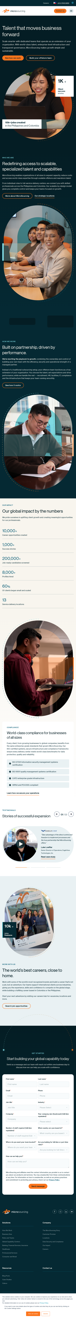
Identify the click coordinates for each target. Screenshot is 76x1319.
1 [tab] (17, 866)
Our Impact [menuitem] (46, 1244)
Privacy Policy (44, 1303)
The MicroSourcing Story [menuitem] (51, 1229)
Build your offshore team (40, 58)
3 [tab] (58, 866)
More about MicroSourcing (17, 196)
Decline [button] (45, 1314)
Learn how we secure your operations (23, 792)
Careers (46, 3)
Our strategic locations (44, 196)
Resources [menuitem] (7, 1267)
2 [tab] (38, 866)
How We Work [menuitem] (7, 1229)
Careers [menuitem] (45, 1248)
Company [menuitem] (47, 1222)
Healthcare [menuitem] (6, 1248)
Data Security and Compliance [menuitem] (53, 1241)
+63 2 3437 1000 (57, 1284)
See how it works (13, 385)
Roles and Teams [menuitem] (8, 1237)
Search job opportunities (16, 1005)
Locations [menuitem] (46, 1237)
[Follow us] (55, 1211)
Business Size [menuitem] (7, 1233)
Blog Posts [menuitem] (6, 1275)
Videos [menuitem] (4, 1282)
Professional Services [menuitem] (9, 1252)
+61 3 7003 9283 (63, 3)
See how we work (13, 58)
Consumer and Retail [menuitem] (9, 1255)
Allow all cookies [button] (33, 1314)
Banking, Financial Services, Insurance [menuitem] (15, 1244)
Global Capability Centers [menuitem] (11, 1241)
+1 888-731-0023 (62, 1275)
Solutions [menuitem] (6, 1222)
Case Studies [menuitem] (7, 1278)
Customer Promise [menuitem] (49, 1233)
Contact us (59, 11)
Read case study (48, 856)
